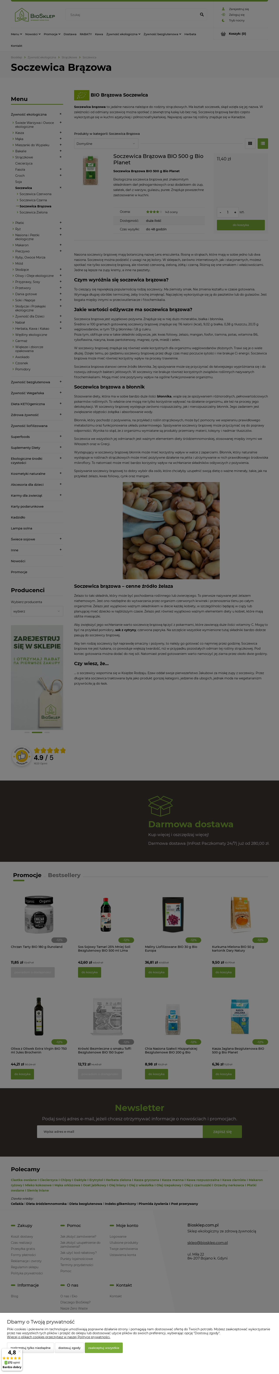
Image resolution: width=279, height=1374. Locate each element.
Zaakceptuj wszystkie (103, 1348)
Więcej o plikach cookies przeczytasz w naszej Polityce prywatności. (58, 1337)
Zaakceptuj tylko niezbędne (30, 1348)
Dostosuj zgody (69, 1348)
